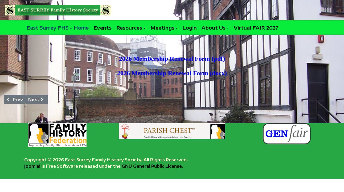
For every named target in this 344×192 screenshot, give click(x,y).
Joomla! (32, 166)
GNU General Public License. (152, 166)
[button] (131, 28)
